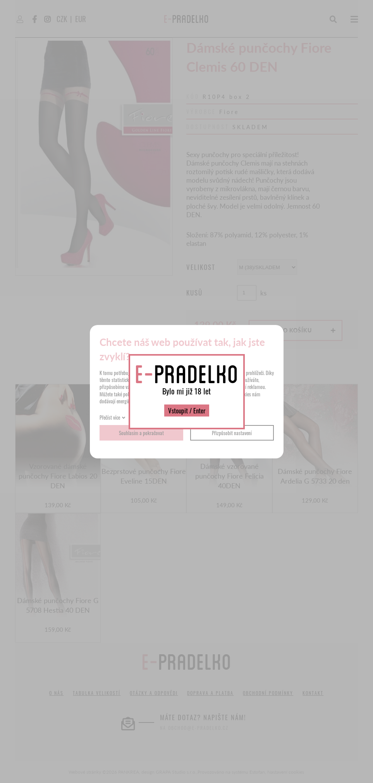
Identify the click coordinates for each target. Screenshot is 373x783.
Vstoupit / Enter (186, 410)
